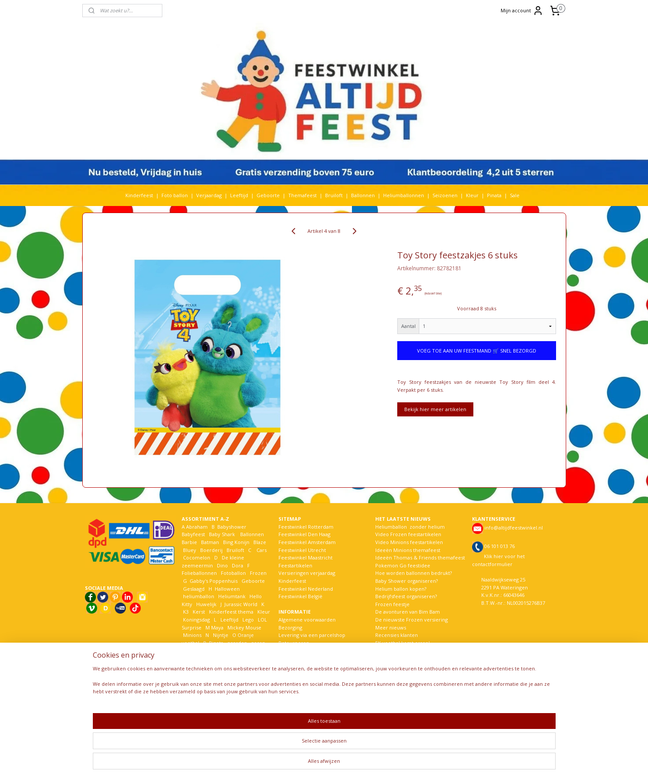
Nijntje (220, 635)
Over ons (289, 681)
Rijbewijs (228, 658)
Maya (217, 627)
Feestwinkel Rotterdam (305, 526)
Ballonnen (363, 195)
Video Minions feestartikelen (409, 542)
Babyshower (232, 526)
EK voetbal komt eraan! (402, 643)
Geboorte (268, 195)
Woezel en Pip (224, 712)
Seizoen (257, 658)
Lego (247, 619)
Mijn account (522, 10)
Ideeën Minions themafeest (407, 550)
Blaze (259, 542)
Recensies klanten (396, 635)
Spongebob (196, 681)
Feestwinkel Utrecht (302, 550)
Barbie (189, 542)
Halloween (227, 588)
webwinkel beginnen (354, 764)
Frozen (258, 573)
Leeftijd (239, 195)
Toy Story (216, 689)
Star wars (224, 681)
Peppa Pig (223, 650)
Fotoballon (233, 573)
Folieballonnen (199, 573)
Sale (515, 195)
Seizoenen (445, 195)
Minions (191, 635)
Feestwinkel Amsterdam (307, 542)
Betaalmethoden (298, 650)
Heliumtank (231, 596)
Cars (261, 550)
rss (320, 764)
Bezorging (290, 627)
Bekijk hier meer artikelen (435, 409)
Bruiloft (334, 195)
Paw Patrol (195, 650)
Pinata (494, 195)
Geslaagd (194, 588)
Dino (222, 565)
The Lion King (198, 697)
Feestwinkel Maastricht (305, 557)
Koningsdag (196, 619)
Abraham (197, 526)
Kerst (199, 611)
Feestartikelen (295, 565)
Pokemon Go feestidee (402, 565)
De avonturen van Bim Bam (407, 611)
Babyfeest (193, 534)
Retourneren (293, 643)
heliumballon (198, 596)
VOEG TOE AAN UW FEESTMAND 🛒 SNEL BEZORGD (476, 350)
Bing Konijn (236, 542)
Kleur (472, 195)
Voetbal (191, 704)
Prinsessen (195, 658)
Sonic (243, 666)
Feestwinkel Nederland (305, 588)
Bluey (189, 550)
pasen (258, 643)
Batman (210, 542)
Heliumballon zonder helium (410, 526)
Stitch (246, 681)
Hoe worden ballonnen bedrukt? (413, 573)
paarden (237, 643)
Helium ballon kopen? (400, 588)
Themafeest (302, 195)
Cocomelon (196, 557)
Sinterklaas (196, 666)
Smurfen (222, 666)
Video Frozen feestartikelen (408, 534)
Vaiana (234, 697)
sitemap (302, 764)
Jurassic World (240, 604)
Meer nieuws (390, 627)
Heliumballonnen (403, 195)
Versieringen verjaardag (306, 573)
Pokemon (250, 650)
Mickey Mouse (244, 627)
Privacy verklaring (299, 658)
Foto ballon (174, 195)
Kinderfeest (139, 195)
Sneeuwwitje (198, 673)
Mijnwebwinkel (431, 764)
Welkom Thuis (230, 704)
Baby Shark (222, 534)
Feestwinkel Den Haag (304, 534)
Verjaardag (209, 195)
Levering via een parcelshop (311, 635)
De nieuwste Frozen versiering (411, 619)
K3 (185, 611)
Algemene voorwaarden (307, 619)
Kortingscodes (295, 673)
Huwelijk (206, 604)
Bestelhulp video (298, 666)
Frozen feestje (392, 604)
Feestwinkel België (300, 596)
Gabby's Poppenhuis (213, 581)
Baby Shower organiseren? (406, 581)
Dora (237, 565)
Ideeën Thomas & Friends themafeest (420, 557)
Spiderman (230, 673)
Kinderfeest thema (231, 611)
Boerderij (211, 550)
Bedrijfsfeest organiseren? (406, 596)
